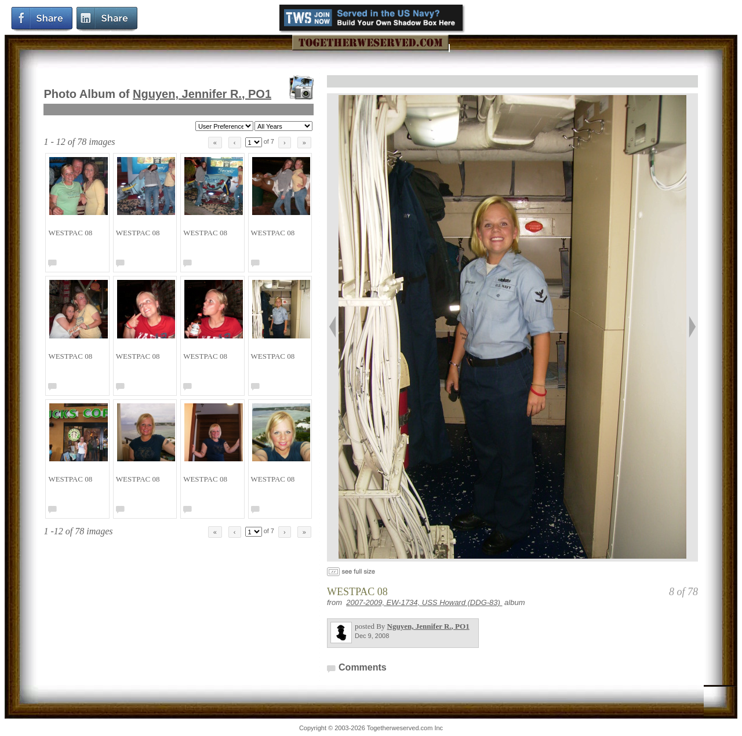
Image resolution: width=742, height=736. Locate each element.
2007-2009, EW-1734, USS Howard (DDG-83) (424, 602)
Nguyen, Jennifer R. (202, 94)
